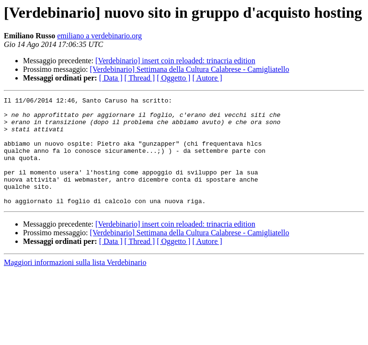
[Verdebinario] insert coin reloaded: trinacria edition (175, 61)
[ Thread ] (140, 78)
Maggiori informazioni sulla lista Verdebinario (75, 284)
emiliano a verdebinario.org (99, 36)
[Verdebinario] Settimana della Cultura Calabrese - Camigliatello (189, 69)
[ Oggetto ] (173, 78)
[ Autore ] (207, 78)
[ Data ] (111, 78)
